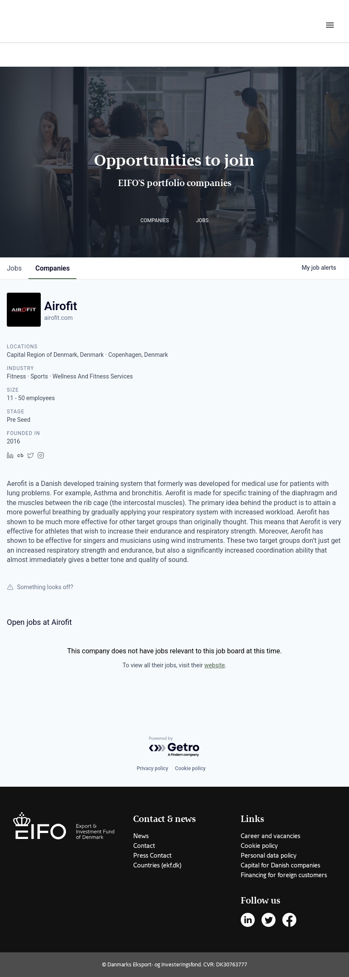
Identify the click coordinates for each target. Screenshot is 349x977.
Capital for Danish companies (280, 865)
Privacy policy (152, 768)
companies (52, 268)
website (214, 665)
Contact (144, 845)
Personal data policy (268, 855)
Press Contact (152, 855)
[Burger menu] (330, 25)
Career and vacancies (270, 836)
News (141, 836)
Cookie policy (190, 768)
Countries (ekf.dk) (157, 865)
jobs (14, 268)
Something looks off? (40, 587)
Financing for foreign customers (284, 875)
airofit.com (58, 317)
